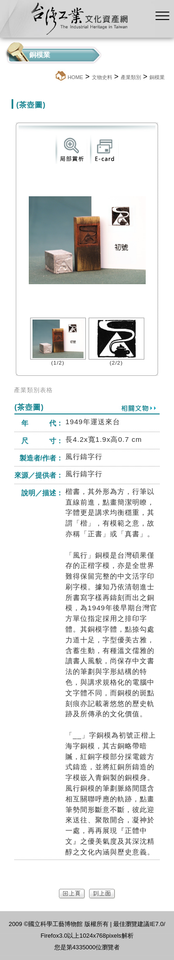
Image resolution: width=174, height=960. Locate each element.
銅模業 (157, 77)
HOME (76, 77)
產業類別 (131, 77)
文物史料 (102, 77)
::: (51, 76)
